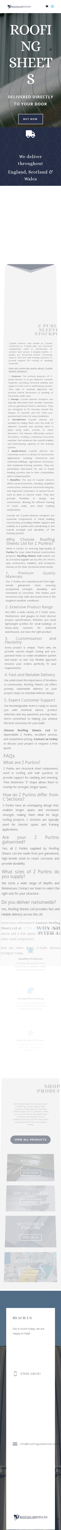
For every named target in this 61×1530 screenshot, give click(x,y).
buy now (28, 119)
